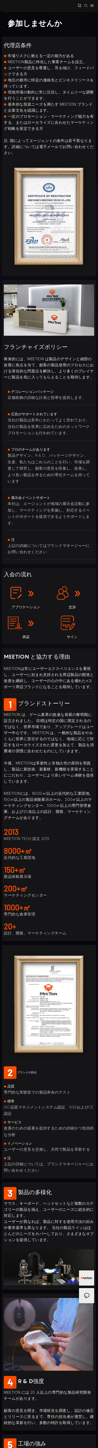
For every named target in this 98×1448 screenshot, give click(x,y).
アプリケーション (26, 607)
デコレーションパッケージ (31, 392)
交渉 (72, 607)
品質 (9, 1086)
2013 (11, 832)
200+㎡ (16, 888)
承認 (25, 637)
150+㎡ (15, 870)
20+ (10, 926)
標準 (9, 1101)
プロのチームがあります (29, 449)
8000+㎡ (18, 851)
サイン (72, 637)
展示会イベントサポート (29, 498)
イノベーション (18, 1143)
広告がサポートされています (32, 414)
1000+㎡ (17, 907)
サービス (13, 1122)
